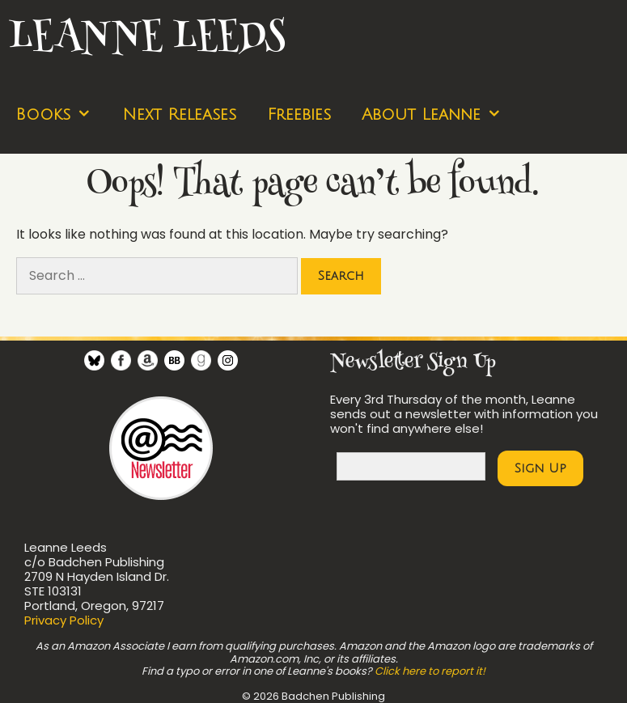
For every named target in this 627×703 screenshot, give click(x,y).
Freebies (299, 115)
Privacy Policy (64, 620)
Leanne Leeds (146, 38)
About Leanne (439, 115)
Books (61, 115)
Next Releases (179, 115)
